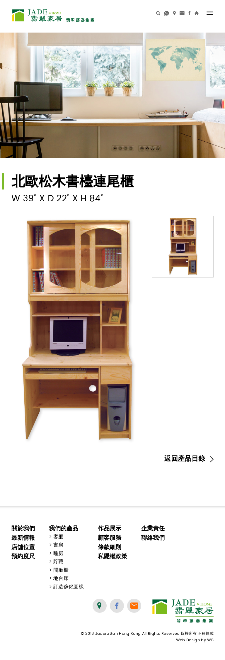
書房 (58, 545)
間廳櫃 (61, 570)
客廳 (58, 536)
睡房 (58, 553)
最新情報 (23, 538)
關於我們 (23, 528)
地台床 (61, 578)
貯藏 (58, 561)
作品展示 (109, 528)
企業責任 (153, 528)
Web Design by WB (195, 640)
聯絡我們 (153, 538)
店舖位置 (23, 547)
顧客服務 (109, 538)
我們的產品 (63, 528)
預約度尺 (23, 556)
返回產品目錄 (189, 458)
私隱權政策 (112, 556)
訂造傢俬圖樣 (68, 587)
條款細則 (109, 547)
